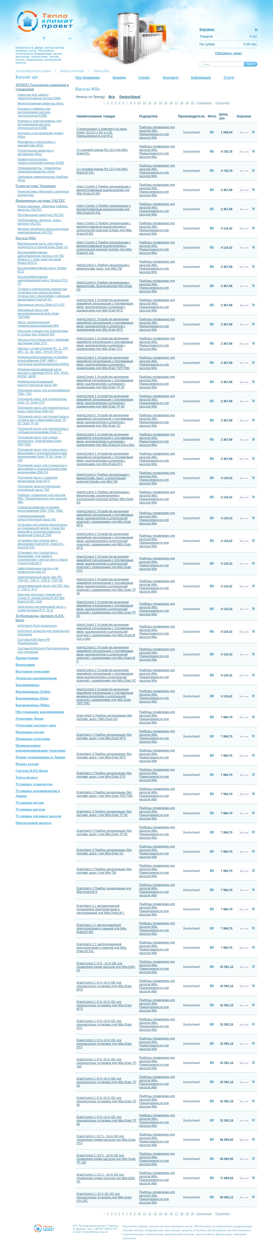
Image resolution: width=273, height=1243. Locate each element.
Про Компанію (87, 78)
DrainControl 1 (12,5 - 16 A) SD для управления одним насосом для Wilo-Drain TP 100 (106, 1159)
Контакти (170, 78)
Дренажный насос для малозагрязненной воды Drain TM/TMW (38, 313)
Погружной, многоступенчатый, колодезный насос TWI (39, 488)
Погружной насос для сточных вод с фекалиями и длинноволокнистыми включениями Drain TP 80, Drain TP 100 (43, 455)
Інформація (201, 78)
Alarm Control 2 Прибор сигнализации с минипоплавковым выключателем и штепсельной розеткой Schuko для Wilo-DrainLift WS (104, 228)
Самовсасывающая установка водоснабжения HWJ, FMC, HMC (40, 509)
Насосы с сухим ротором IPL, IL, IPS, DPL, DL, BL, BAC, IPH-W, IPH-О (43, 350)
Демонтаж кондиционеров (36, 678)
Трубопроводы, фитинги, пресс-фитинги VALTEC (40, 221)
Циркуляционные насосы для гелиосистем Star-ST (38, 570)
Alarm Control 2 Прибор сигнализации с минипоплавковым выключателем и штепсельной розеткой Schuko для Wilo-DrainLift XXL (104, 248)
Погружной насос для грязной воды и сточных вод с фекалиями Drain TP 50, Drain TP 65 (43, 420)
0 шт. (254, 36)
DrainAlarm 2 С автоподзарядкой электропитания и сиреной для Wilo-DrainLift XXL (102, 947)
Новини (119, 78)
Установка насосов (30, 809)
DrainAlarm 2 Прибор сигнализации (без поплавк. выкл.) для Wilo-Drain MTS (104, 736)
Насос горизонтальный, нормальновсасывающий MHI (38, 323)
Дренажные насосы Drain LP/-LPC (41, 305)
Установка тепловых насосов (38, 816)
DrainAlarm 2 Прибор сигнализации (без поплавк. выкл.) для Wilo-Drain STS (104, 774)
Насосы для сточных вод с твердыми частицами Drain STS (43, 341)
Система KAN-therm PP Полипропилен (34, 641)
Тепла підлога (27, 777)
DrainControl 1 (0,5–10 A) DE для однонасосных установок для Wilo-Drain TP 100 (106, 1063)
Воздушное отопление (33, 671)
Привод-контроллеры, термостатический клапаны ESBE (41, 161)
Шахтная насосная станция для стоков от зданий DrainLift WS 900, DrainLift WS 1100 (41, 598)
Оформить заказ (228, 53)
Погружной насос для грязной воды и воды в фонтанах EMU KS (43, 409)
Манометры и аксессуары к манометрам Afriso (36, 143)
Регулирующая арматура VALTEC (41, 215)
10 (139, 102)
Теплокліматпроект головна (33, 70)
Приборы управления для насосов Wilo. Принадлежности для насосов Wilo (42, 498)
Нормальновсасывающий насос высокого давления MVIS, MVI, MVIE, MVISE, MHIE (43, 373)
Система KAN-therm (32, 771)
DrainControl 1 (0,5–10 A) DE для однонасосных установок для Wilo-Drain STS (104, 1024)
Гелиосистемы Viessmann (36, 186)
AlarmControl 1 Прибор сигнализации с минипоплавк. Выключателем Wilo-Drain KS (104, 286)
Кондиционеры (28, 685)
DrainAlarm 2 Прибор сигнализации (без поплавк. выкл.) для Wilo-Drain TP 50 (104, 813)
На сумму (207, 44)
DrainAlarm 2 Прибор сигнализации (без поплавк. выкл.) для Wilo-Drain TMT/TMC (105, 794)
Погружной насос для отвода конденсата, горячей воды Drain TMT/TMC (40, 441)
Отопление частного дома (36, 725)
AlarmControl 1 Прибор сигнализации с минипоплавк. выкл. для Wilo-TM (103, 266)
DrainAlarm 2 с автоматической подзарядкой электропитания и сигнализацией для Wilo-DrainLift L (100, 909)
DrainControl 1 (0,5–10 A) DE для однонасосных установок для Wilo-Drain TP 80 (106, 1120)
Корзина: (207, 29)
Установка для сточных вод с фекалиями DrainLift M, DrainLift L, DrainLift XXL (41, 544)
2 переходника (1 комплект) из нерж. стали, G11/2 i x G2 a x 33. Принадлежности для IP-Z (102, 132)
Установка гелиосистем (34, 784)
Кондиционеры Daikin (33, 692)
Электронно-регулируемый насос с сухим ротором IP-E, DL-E (42, 608)
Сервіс (144, 78)
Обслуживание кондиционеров (40, 712)
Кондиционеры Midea (33, 705)
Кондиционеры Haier (32, 698)
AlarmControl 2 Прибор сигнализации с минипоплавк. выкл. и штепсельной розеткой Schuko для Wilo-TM (103, 478)
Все (112, 97)
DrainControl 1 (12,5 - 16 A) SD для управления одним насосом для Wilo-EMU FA (106, 1178)
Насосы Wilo (101, 70)
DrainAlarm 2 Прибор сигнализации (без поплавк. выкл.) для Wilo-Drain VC (104, 851)
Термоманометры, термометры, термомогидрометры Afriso (40, 169)
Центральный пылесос (34, 823)
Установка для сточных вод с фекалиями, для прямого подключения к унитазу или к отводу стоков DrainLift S (43, 558)
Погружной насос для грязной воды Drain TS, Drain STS (42, 400)
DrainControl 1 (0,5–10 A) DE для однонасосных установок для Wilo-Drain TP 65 (106, 1101)
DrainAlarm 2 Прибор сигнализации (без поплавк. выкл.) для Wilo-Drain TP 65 (104, 832)
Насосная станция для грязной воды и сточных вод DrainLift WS (43, 332)
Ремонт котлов (27, 764)
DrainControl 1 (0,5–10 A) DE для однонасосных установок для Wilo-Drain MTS (104, 986)
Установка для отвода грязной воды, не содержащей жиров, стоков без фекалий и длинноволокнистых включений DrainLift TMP (43, 530)
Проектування (27, 658)
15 (165, 102)
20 (192, 102)
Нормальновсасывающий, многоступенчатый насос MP (37, 383)
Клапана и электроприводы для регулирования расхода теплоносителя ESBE (39, 124)
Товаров (206, 36)
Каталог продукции (72, 70)
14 (160, 102)
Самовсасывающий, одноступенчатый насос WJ (37, 517)
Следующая (204, 102)
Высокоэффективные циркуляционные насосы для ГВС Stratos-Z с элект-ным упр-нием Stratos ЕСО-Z (41, 258)
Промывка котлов (30, 732)
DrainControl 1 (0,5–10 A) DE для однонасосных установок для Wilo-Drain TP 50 (106, 1082)
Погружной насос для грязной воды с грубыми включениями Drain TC (43, 430)
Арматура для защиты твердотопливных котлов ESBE (39, 96)
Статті (229, 78)
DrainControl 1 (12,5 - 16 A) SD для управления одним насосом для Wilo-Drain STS (106, 1140)
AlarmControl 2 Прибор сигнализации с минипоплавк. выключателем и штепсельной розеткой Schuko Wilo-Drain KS (105, 497)
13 (155, 102)
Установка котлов (30, 803)
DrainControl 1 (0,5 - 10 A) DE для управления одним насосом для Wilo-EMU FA (106, 967)
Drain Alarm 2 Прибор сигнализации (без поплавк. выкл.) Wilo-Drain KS (104, 717)
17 (176, 102)
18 (181, 102)
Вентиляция (25, 665)
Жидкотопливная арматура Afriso (41, 103)
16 (171, 102)
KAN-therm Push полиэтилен (37, 625)
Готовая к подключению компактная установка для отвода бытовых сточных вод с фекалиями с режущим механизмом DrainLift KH (44, 294)
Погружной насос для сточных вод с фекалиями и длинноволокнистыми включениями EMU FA (43, 469)
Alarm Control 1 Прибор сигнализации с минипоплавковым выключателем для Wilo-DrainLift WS (104, 190)
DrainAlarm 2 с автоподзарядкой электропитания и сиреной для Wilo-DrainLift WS (102, 928)
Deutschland (129, 97)
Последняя (222, 102)
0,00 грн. (251, 44)
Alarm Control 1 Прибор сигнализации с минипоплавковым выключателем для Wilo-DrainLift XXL (104, 209)
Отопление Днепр (30, 719)
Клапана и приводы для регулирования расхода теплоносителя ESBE (34, 112)
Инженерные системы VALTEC (40, 201)
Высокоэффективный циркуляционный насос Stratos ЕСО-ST (43, 280)
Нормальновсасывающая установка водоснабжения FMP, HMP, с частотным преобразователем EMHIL (43, 360)
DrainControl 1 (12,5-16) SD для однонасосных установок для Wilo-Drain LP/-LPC (104, 1197)
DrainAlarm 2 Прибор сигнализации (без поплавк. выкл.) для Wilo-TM (104, 870)
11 (144, 102)
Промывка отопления (33, 739)
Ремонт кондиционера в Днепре (40, 757)
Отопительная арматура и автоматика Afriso (36, 152)
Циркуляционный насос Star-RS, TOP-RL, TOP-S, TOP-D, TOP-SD (40, 578)
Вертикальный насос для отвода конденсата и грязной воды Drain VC (43, 245)
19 (187, 102)
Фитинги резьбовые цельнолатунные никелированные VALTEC (43, 230)
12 (149, 102)
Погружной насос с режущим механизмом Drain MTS (38, 479)
